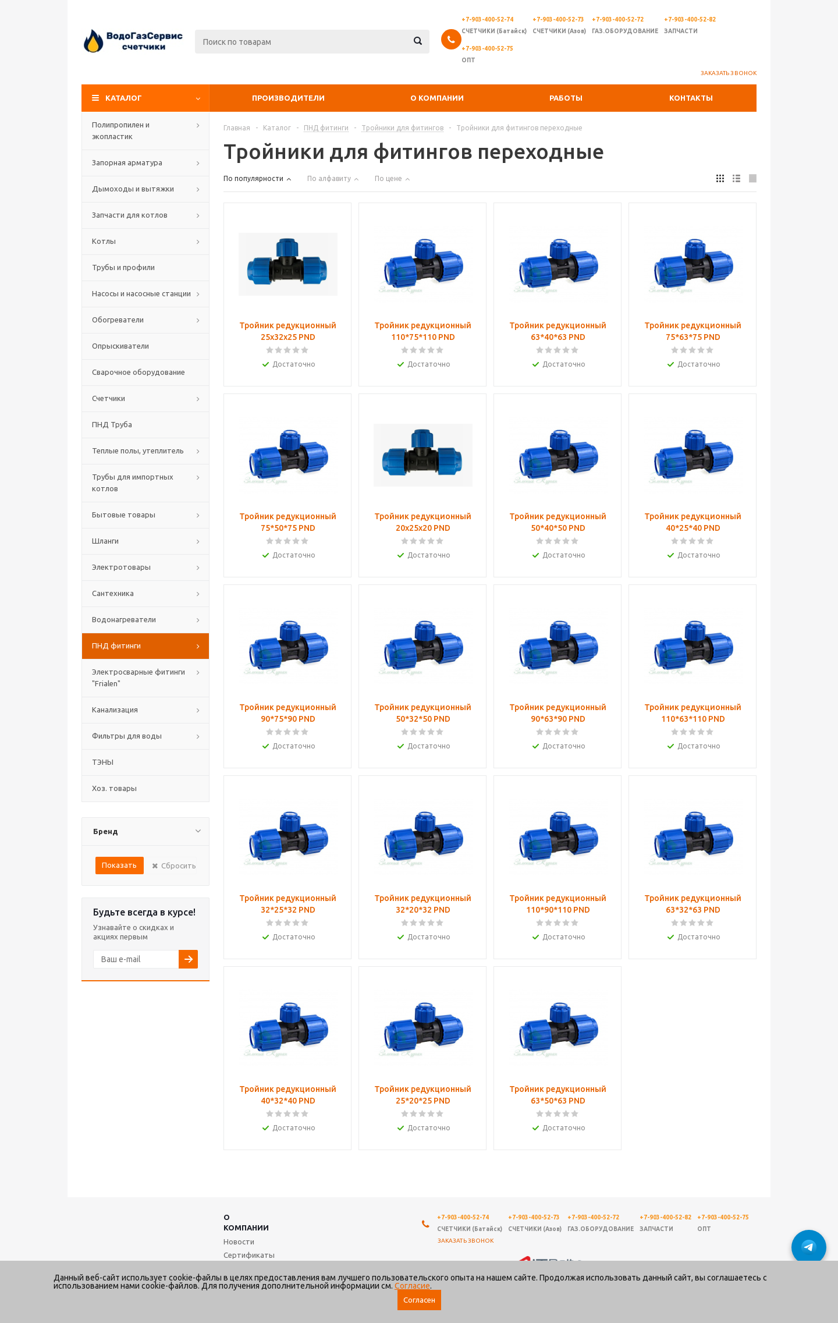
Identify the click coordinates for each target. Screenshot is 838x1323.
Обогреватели (118, 319)
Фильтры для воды (127, 736)
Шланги (105, 541)
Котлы (104, 241)
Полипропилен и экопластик (121, 130)
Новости (238, 1241)
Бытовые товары (123, 514)
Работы (566, 98)
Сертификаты (249, 1255)
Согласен (419, 1300)
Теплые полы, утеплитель (138, 450)
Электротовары (121, 567)
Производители (288, 98)
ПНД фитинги (116, 645)
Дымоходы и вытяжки (133, 189)
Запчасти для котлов (130, 215)
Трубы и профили (123, 267)
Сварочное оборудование (138, 372)
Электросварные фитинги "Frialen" (138, 677)
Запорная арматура (127, 162)
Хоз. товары (114, 788)
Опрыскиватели (120, 346)
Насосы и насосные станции (141, 293)
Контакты (691, 98)
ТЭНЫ (102, 762)
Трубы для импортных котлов (132, 482)
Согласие (412, 1285)
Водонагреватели (124, 619)
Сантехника (113, 593)
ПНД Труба (112, 424)
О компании (437, 98)
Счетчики (108, 398)
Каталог (123, 98)
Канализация (115, 709)
